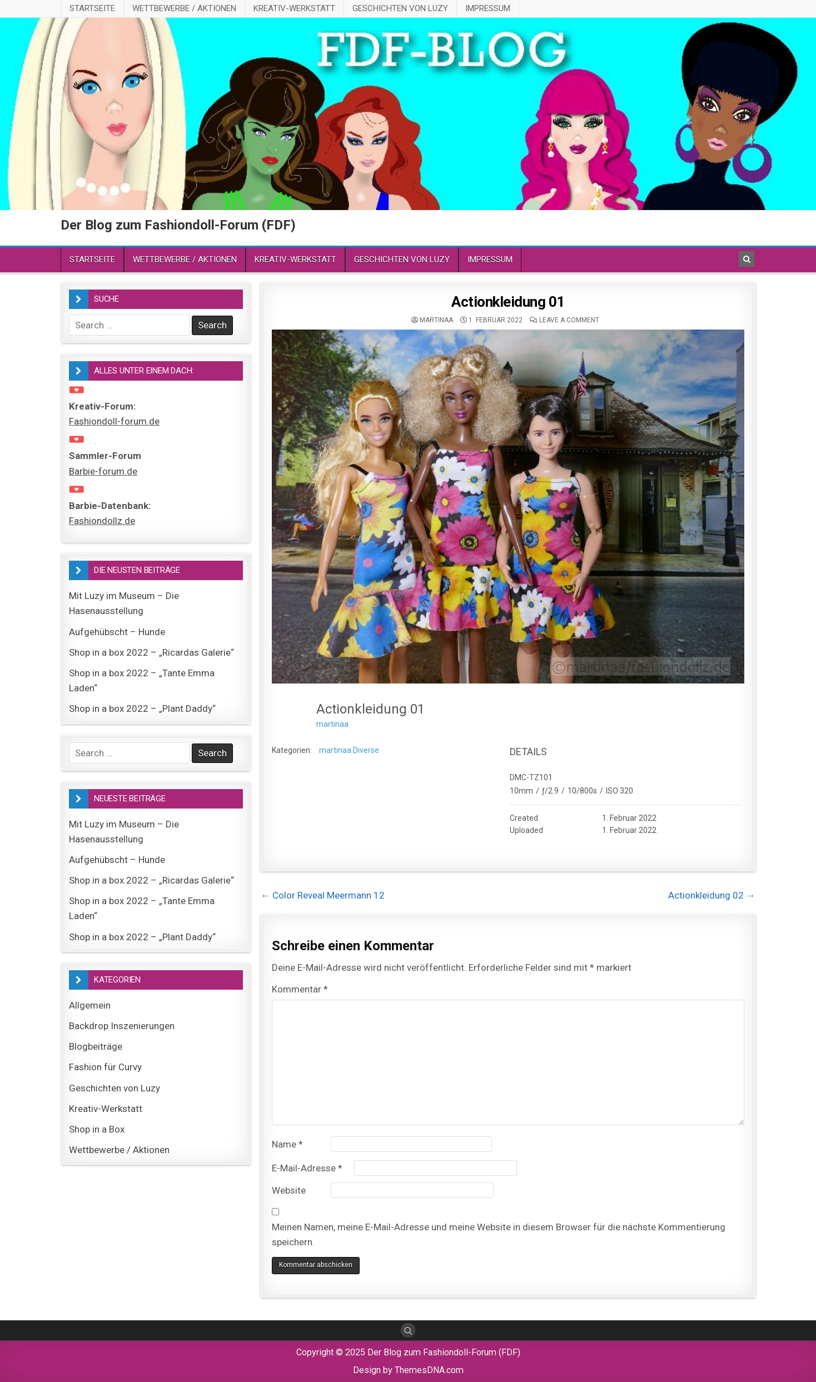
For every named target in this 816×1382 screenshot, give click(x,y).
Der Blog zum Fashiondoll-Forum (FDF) (178, 225)
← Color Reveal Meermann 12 (323, 895)
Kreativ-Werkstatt (294, 8)
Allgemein (90, 1005)
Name (287, 1144)
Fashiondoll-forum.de (114, 421)
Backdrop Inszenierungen (122, 1025)
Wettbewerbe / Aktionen (184, 8)
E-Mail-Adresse (307, 1168)
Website (289, 1190)
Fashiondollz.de (102, 520)
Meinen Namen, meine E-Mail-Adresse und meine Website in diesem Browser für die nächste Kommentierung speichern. (498, 1234)
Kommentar (300, 989)
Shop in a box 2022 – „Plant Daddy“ (142, 708)
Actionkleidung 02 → (711, 895)
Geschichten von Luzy (400, 8)
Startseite (92, 8)
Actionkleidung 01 (508, 301)
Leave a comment (569, 320)
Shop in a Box (97, 1129)
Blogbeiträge (95, 1046)
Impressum (487, 8)
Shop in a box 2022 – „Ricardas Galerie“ (151, 652)
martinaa (436, 320)
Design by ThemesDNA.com (408, 1370)
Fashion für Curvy (105, 1066)
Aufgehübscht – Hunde (117, 631)
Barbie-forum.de (103, 471)
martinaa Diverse (349, 750)
